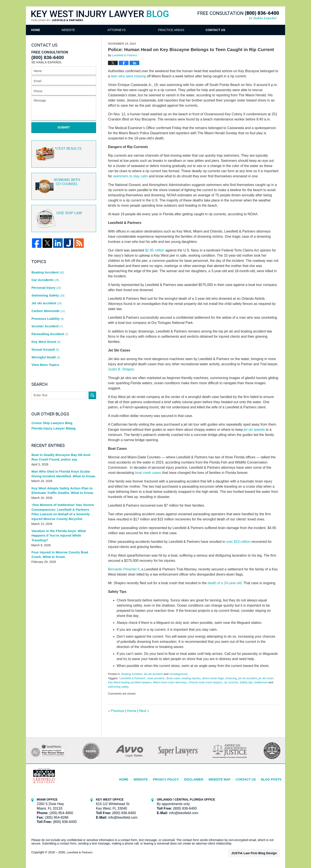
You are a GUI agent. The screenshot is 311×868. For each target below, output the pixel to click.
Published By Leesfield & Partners (238, 15)
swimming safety (118, 686)
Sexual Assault (44, 330)
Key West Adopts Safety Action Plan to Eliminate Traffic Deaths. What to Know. (60, 469)
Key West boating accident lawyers (129, 682)
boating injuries (191, 678)
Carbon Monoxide (47, 298)
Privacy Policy (174, 777)
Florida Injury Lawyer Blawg (52, 407)
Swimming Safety (47, 286)
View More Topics (44, 343)
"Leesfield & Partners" (132, 678)
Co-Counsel (63, 182)
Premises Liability (47, 305)
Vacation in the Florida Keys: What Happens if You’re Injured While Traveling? (63, 510)
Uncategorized (178, 674)
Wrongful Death (45, 336)
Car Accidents (44, 273)
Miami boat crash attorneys (170, 682)
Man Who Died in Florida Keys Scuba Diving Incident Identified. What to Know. (63, 452)
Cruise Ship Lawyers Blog (50, 401)
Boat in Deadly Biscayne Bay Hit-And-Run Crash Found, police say (62, 436)
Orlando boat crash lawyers (205, 682)
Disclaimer (199, 777)
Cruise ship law (63, 214)
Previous (116, 711)
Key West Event (45, 324)
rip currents (231, 682)
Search (92, 372)
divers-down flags (213, 678)
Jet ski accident (153, 674)
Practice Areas (193, 30)
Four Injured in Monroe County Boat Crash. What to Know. (63, 526)
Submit (63, 127)
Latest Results (63, 151)
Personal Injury (45, 279)
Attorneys (139, 30)
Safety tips (246, 682)
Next (144, 711)
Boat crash (173, 678)
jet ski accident (247, 678)
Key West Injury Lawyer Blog (99, 16)
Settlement (261, 682)
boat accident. (156, 678)
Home (46, 30)
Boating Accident (131, 674)
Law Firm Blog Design (259, 852)
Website (90, 30)
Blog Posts (272, 777)
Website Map (224, 777)
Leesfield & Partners (80, 852)
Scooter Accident (46, 311)
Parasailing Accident (48, 317)
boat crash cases (148, 473)
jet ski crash (266, 678)
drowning (231, 678)
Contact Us (248, 30)
